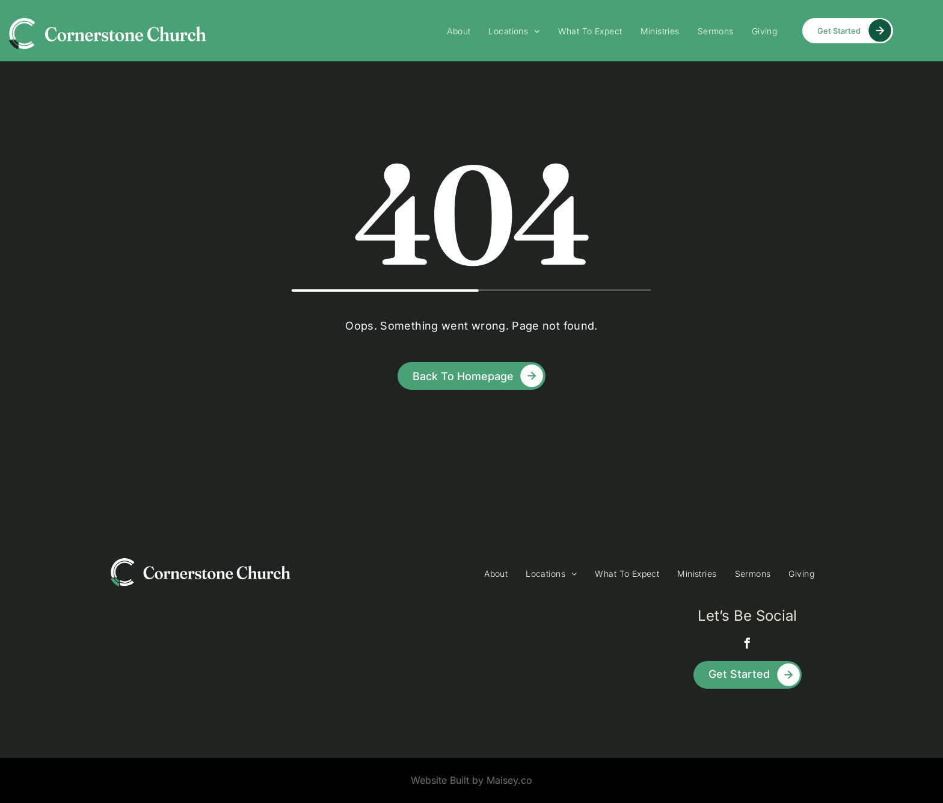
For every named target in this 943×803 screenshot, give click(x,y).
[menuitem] (458, 31)
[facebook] (747, 645)
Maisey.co (509, 780)
